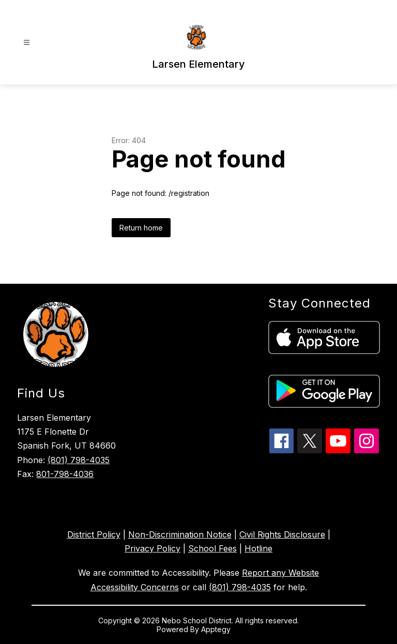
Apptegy (217, 629)
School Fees (212, 548)
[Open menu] (27, 43)
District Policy (93, 534)
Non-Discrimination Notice (180, 534)
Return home (141, 227)
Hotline (258, 548)
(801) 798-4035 (79, 460)
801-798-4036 (65, 474)
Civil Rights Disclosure (282, 534)
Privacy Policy (152, 548)
